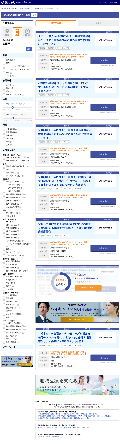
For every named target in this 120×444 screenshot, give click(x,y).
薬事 (9, 145)
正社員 (10, 85)
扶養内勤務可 (12, 342)
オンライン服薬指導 (15, 314)
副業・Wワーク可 (14, 277)
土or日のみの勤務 (14, 207)
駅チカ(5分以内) (13, 213)
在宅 (9, 317)
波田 (87, 427)
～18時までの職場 (14, 191)
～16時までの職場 (14, 185)
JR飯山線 (84, 414)
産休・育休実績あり (15, 261)
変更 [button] (28, 49)
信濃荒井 (50, 427)
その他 (10, 76)
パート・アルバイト (15, 94)
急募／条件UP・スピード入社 (18, 160)
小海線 (58, 414)
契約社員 (10, 88)
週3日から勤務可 (13, 238)
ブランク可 (11, 339)
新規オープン (12, 252)
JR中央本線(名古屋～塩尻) (47, 416)
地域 (7, 32)
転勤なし (10, 249)
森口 (83, 427)
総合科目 (10, 298)
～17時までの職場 (14, 188)
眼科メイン (11, 301)
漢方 (9, 311)
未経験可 (10, 289)
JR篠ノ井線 (61, 416)
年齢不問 (10, 283)
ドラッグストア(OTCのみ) (17, 69)
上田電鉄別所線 (43, 418)
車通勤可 (10, 216)
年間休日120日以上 (14, 228)
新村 (78, 427)
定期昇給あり (12, 173)
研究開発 (10, 135)
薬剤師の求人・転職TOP (9, 8)
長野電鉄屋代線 (67, 418)
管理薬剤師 (11, 132)
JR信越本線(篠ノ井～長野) (70, 414)
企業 (9, 73)
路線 (17, 32)
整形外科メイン (13, 308)
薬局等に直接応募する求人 (17, 157)
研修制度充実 (12, 268)
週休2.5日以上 (12, 225)
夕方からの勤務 (13, 201)
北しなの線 (85, 418)
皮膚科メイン (12, 305)
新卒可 (10, 286)
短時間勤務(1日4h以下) (16, 194)
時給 (16, 114)
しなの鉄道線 (106, 416)
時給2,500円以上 (13, 169)
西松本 (40, 427)
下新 (60, 427)
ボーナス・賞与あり (15, 176)
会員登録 (113, 2)
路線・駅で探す (25, 8)
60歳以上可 (11, 280)
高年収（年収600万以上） (17, 166)
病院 (9, 63)
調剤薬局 (10, 60)
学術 (9, 142)
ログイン (102, 2)
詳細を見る (103, 60)
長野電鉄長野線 (55, 418)
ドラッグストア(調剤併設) (17, 66)
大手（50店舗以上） (15, 255)
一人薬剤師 (11, 295)
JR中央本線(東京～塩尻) (46, 414)
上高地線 (36, 8)
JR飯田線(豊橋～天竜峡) (74, 416)
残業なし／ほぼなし (15, 182)
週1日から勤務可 (13, 231)
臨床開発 (10, 139)
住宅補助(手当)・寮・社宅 (17, 271)
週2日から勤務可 (13, 234)
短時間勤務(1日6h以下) (16, 197)
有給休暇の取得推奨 (15, 241)
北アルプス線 (93, 414)
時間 (27, 32)
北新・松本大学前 (70, 427)
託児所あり (11, 264)
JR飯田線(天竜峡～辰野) (92, 416)
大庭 (56, 427)
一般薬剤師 (11, 129)
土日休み (10, 222)
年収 (16, 104)
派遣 (9, 91)
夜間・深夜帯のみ (14, 204)
